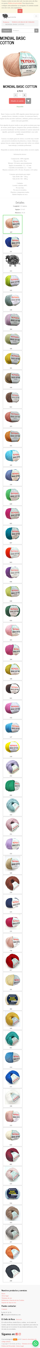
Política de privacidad (15, 3)
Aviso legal (5, 1296)
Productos (6, 22)
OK (20, 11)
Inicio (3, 1293)
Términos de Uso (27, 1344)
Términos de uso (7, 1298)
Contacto (4, 1309)
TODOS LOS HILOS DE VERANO (23, 22)
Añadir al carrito (17, 101)
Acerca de (19, 1319)
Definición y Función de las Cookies (13, 1300)
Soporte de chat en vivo (9, 1302)
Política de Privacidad (8, 1346)
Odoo (15, 1339)
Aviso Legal (20, 1346)
